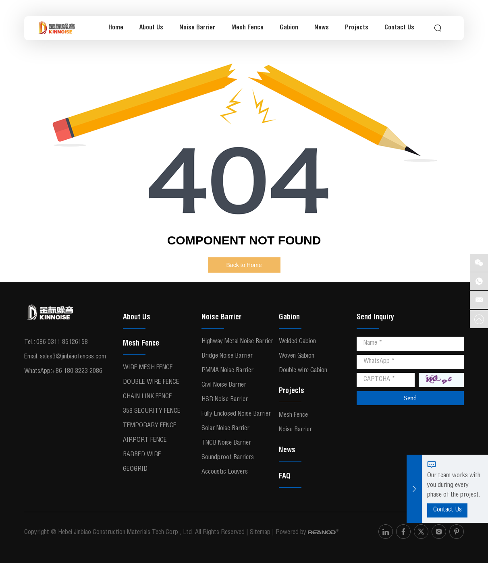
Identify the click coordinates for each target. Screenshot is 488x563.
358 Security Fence (152, 411)
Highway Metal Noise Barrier (237, 342)
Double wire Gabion (303, 371)
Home (115, 28)
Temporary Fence (150, 426)
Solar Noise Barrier (225, 429)
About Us (151, 28)
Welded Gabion (297, 342)
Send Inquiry (375, 317)
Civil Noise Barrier (223, 385)
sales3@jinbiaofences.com (73, 357)
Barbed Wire (142, 455)
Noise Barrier (197, 28)
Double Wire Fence (151, 382)
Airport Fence (145, 440)
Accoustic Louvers (224, 472)
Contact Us (399, 28)
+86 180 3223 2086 (77, 371)
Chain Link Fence (147, 397)
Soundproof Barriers (227, 458)
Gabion (289, 28)
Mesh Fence (247, 28)
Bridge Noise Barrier (227, 356)
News (321, 28)
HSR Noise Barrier (224, 400)
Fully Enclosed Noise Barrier (236, 414)
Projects (356, 28)
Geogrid (135, 469)
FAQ (284, 476)
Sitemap (260, 533)
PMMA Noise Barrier (227, 371)
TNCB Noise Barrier (226, 443)
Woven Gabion (296, 356)
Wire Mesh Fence (148, 368)
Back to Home (244, 265)
